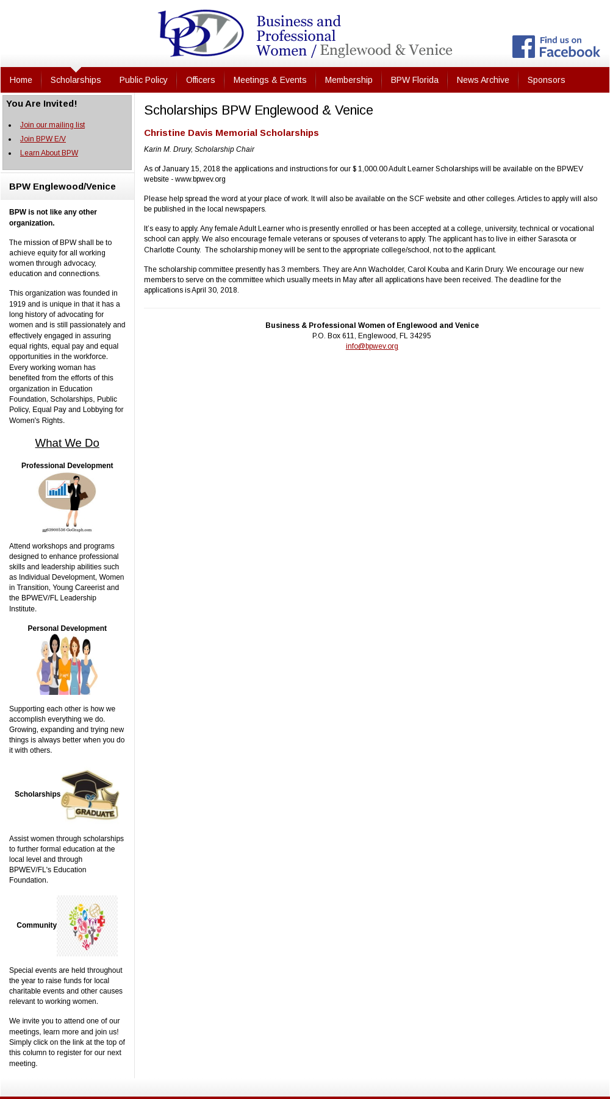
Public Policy (144, 80)
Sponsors (546, 80)
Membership (349, 80)
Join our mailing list (52, 125)
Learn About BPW (49, 153)
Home (21, 80)
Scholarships (76, 80)
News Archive (483, 80)
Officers (200, 80)
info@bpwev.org (372, 346)
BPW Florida (415, 80)
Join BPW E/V (43, 139)
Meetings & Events (270, 80)
